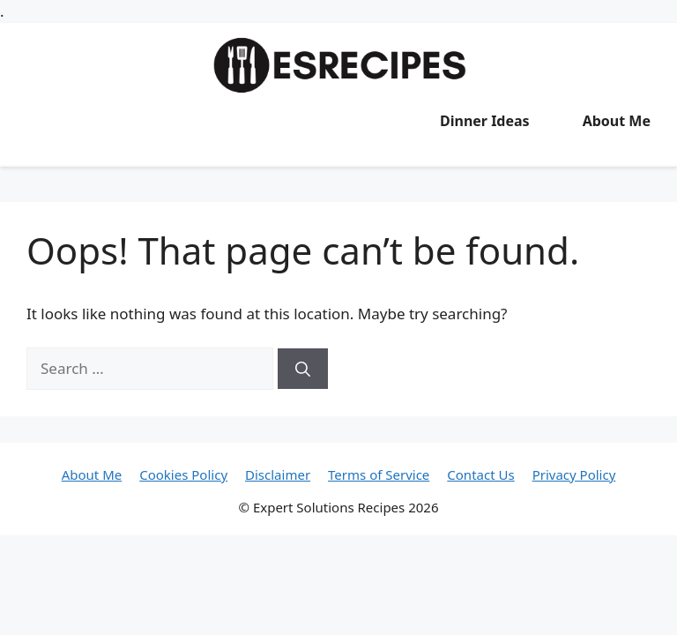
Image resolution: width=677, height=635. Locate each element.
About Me (617, 121)
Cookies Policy (183, 474)
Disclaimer (277, 474)
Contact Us (480, 474)
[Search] (303, 368)
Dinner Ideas (485, 121)
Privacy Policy (574, 474)
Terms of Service (378, 474)
